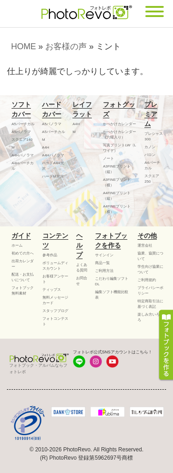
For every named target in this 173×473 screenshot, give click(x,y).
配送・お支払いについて (23, 277)
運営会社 (144, 245)
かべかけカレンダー (119, 124)
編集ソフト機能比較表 (111, 295)
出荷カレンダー (23, 264)
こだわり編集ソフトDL (111, 281)
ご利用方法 (104, 271)
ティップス (51, 290)
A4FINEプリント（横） (117, 209)
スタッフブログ (55, 311)
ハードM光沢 (53, 176)
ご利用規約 (146, 280)
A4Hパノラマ (23, 155)
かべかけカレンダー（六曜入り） (119, 134)
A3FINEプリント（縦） (117, 169)
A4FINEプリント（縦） (117, 196)
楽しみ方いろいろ (150, 317)
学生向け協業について (150, 269)
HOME (23, 46)
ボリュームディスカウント (55, 266)
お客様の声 (66, 46)
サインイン (104, 255)
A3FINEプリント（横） (117, 182)
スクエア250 (151, 179)
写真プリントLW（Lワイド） (119, 148)
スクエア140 (22, 140)
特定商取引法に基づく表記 (150, 304)
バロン (149, 155)
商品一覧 (102, 263)
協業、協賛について (150, 256)
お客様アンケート (55, 279)
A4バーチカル (152, 165)
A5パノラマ (21, 132)
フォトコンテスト (55, 321)
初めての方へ (23, 253)
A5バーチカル (23, 124)
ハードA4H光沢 (53, 166)
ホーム (17, 245)
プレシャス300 (153, 136)
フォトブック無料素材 (23, 290)
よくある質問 (81, 267)
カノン (149, 147)
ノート (108, 158)
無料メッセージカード (55, 300)
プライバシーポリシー (150, 290)
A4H (45, 147)
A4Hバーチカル (23, 166)
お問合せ (81, 281)
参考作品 (49, 255)
